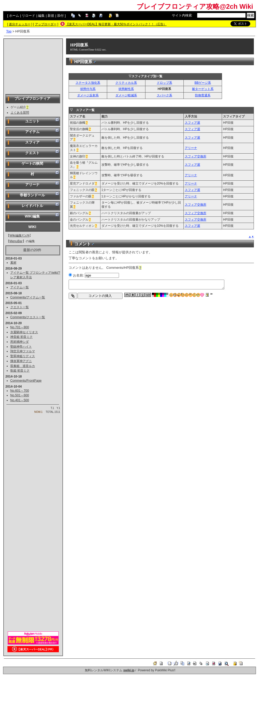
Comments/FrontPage (26, 380)
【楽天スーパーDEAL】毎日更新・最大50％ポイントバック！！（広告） (116, 24)
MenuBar (16, 241)
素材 (13, 262)
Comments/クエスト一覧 (27, 317)
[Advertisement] (33, 66)
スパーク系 (164, 95)
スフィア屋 (192, 122)
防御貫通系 (202, 95)
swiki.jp (128, 670)
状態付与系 (88, 89)
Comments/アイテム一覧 (27, 297)
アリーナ (191, 148)
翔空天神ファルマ (22, 351)
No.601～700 (19, 390)
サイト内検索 (182, 15)
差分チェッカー (20, 24)
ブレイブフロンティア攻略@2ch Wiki (195, 6)
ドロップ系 (164, 83)
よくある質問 (20, 112)
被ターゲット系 (203, 89)
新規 (51, 16)
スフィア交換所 (195, 156)
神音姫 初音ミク (21, 337)
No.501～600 (19, 395)
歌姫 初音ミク (20, 370)
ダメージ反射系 (88, 95)
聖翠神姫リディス (22, 356)
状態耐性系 (126, 89)
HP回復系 (79, 45)
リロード (28, 16)
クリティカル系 (126, 83)
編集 (41, 16)
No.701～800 (19, 327)
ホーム (14, 16)
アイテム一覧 (19, 287)
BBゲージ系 (203, 83)
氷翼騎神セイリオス (24, 332)
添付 (60, 16)
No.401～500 (19, 400)
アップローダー (46, 24)
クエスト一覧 (19, 307)
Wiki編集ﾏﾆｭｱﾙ (20, 235)
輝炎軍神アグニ (21, 361)
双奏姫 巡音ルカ (22, 366)
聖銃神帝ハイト (21, 346)
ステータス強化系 (88, 83)
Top (9, 31)
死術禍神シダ (19, 342)
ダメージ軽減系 (126, 95)
